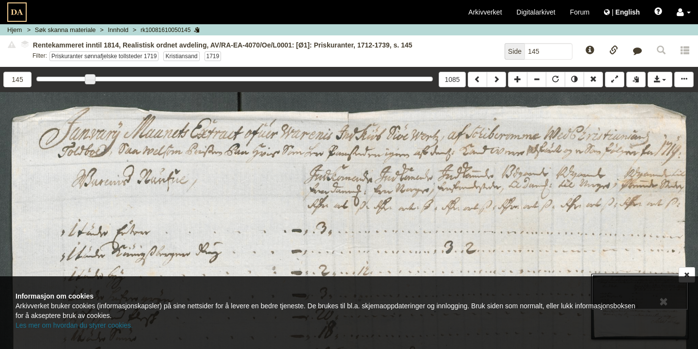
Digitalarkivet (536, 12)
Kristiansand (181, 56)
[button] (683, 12)
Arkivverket (485, 12)
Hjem (14, 29)
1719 (213, 56)
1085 (452, 79)
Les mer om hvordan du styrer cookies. (74, 325)
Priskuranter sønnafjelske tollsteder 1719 (104, 56)
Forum (579, 12)
